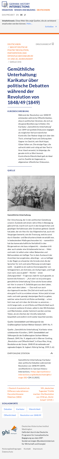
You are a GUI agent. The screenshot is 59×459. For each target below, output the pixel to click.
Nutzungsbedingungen (11, 449)
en (17, 15)
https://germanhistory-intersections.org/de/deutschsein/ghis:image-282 (35, 374)
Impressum (38, 449)
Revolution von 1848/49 (30, 415)
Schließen (51, 26)
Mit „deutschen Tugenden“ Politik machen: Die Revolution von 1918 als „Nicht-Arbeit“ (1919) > (43, 394)
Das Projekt (8, 15)
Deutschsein (43, 10)
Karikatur (20, 409)
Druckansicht (43, 44)
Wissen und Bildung (24, 10)
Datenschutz (7, 451)
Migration (7, 10)
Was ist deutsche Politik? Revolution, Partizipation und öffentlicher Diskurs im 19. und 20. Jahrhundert (20, 53)
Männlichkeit (34, 409)
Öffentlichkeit (10, 415)
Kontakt (27, 449)
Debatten (8, 409)
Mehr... (29, 23)
